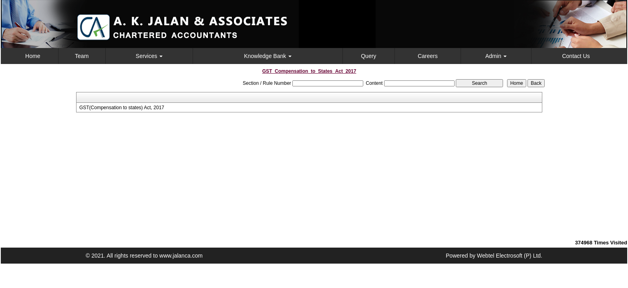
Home (32, 56)
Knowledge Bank (268, 56)
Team (82, 56)
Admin (496, 56)
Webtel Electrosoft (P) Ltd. (509, 255)
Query (368, 56)
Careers (428, 56)
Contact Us (576, 56)
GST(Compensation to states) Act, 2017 (121, 107)
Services (149, 56)
